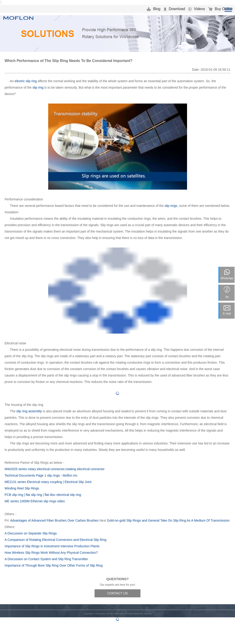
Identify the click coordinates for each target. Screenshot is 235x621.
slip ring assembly (29, 411)
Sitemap (147, 614)
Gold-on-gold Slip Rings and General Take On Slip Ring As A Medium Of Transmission (168, 520)
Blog (153, 9)
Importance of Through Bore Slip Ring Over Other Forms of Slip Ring (54, 565)
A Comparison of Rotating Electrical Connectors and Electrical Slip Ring (55, 540)
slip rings (171, 206)
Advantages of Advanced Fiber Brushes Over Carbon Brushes (54, 520)
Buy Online (220, 9)
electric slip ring (26, 81)
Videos (196, 9)
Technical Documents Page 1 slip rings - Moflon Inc (41, 475)
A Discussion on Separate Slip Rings (31, 533)
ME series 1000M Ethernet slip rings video (35, 501)
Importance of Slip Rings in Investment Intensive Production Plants (52, 546)
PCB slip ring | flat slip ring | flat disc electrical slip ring (43, 495)
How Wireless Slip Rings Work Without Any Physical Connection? (51, 552)
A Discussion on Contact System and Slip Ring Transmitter (46, 559)
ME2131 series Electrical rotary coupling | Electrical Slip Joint (48, 482)
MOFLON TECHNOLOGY (112, 614)
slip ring (37, 87)
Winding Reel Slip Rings (22, 488)
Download (174, 9)
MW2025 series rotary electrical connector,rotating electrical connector (55, 469)
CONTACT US (117, 593)
